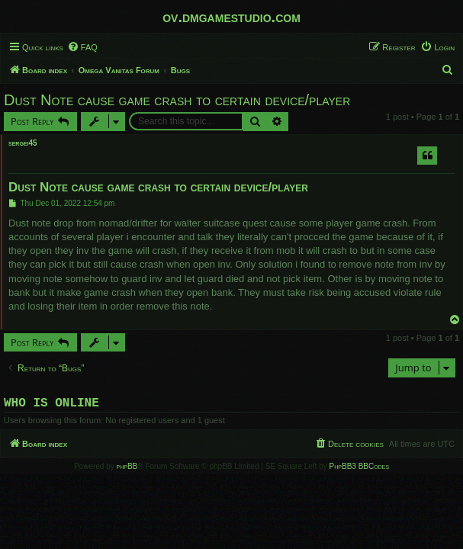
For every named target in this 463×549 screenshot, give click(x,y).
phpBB (127, 469)
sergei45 (22, 143)
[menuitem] (82, 47)
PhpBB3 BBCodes (359, 469)
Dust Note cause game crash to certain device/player (177, 100)
